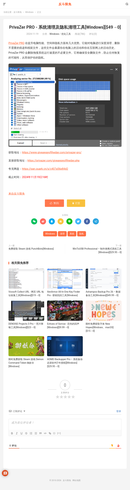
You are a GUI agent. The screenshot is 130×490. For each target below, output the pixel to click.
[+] (59, 433)
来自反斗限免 (16, 193)
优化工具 (66, 34)
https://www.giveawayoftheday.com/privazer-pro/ (52, 152)
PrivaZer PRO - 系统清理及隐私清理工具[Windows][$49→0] (65, 27)
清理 (62, 233)
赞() (54, 203)
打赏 (76, 203)
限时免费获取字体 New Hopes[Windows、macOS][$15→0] (99, 327)
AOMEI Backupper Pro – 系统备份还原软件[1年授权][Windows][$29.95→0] (65, 363)
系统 (72, 233)
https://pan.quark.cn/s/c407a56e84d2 (45, 168)
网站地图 (76, 480)
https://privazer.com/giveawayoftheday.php (53, 160)
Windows (29, 12)
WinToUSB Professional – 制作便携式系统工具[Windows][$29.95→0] (97, 250)
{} (54, 433)
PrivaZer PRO (16, 43)
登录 (118, 411)
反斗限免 (65, 4)
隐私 (81, 233)
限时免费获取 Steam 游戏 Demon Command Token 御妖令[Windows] (26, 363)
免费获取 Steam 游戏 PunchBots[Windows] (31, 248)
